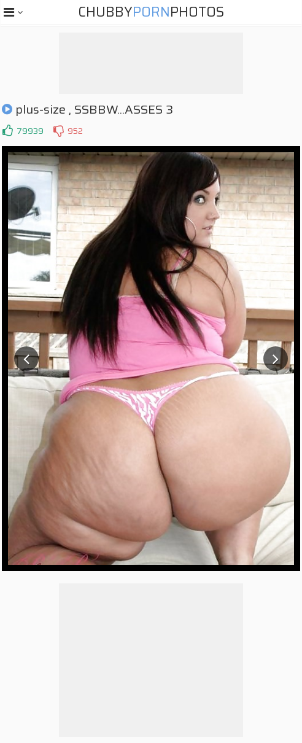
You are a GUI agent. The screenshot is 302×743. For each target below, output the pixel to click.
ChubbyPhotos (151, 12)
